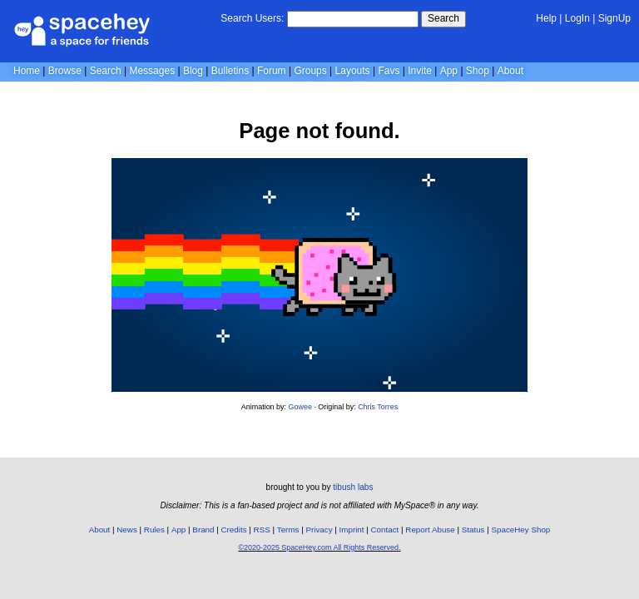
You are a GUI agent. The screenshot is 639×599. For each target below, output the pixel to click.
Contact (385, 529)
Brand (203, 529)
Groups (310, 71)
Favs (388, 71)
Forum (271, 71)
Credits (234, 529)
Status (473, 529)
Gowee (300, 407)
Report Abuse (429, 529)
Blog (193, 71)
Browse (65, 71)
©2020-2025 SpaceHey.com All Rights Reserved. (319, 547)
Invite (420, 71)
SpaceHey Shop (521, 529)
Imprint (351, 529)
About (510, 71)
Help (546, 18)
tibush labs (353, 487)
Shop (477, 71)
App (449, 71)
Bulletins (230, 71)
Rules (154, 529)
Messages (152, 71)
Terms (288, 529)
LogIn (577, 18)
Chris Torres (378, 407)
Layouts (352, 71)
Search (443, 18)
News (126, 529)
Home (26, 71)
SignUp (614, 18)
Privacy (318, 529)
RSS (262, 529)
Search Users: (252, 18)
